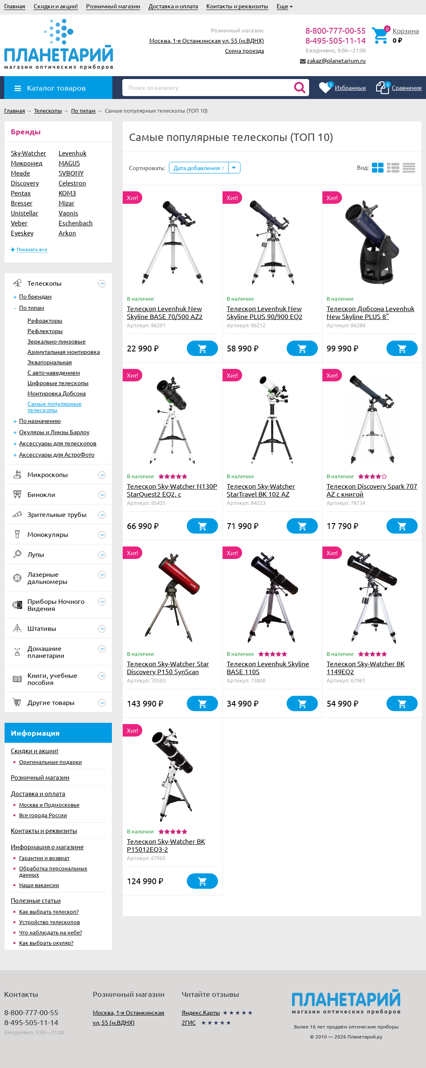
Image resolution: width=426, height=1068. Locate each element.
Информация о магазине (47, 846)
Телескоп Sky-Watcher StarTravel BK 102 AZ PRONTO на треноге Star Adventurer (264, 498)
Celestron (72, 183)
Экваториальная (49, 362)
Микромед (26, 163)
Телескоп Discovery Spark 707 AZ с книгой (372, 490)
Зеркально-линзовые (56, 341)
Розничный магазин (113, 6)
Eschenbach (76, 223)
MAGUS (69, 163)
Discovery (25, 183)
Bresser (21, 203)
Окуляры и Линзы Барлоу (54, 431)
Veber (19, 223)
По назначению (40, 420)
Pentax (21, 193)
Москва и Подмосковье (49, 804)
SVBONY (71, 173)
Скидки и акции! (56, 6)
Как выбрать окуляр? (46, 942)
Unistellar (24, 213)
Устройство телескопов (49, 921)
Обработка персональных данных (53, 871)
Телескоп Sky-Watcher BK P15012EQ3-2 (166, 845)
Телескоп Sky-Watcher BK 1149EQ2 (366, 667)
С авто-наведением (53, 372)
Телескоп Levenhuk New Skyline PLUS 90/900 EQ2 (264, 312)
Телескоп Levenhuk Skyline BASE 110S (268, 667)
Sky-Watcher (28, 153)
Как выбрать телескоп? (49, 911)
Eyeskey (22, 233)
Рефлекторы (45, 330)
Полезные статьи (36, 900)
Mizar (66, 203)
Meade (20, 173)
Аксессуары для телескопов (58, 443)
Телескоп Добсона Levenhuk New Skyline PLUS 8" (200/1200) (370, 316)
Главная (14, 6)
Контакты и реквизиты (237, 6)
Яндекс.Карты (201, 1012)
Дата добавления (198, 167)
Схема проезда (244, 50)
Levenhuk (73, 153)
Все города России (43, 814)
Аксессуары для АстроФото (56, 454)
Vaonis (68, 213)
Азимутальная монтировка (63, 351)
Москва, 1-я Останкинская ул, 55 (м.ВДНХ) (206, 40)
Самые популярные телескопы (54, 406)
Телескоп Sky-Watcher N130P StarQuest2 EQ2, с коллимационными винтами (172, 494)
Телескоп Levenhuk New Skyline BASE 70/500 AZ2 (165, 312)
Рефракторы (44, 320)
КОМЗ (67, 193)
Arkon (67, 233)
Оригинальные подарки (50, 761)
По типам (31, 307)
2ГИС (189, 1022)
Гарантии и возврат (44, 857)
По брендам (35, 296)
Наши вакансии (39, 884)
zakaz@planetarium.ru (336, 60)
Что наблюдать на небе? (50, 932)
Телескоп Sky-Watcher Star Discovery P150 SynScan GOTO (168, 671)
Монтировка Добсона (56, 393)
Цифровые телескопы (58, 382)
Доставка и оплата (173, 6)
